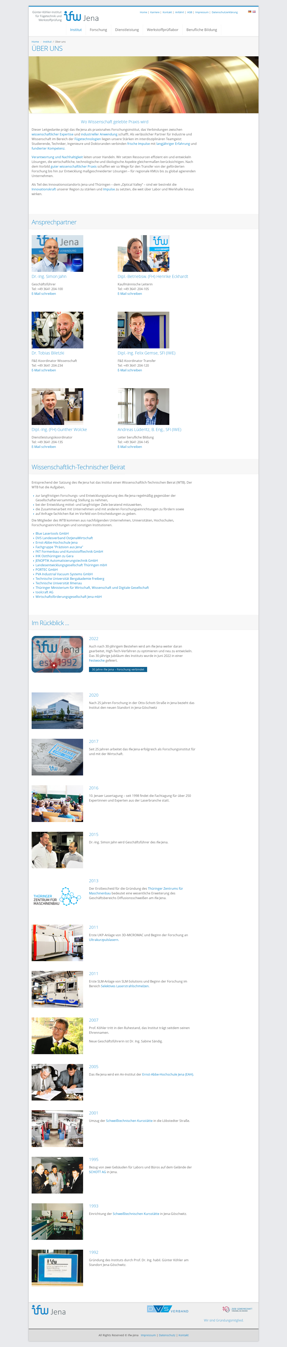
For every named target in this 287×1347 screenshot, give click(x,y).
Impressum (202, 12)
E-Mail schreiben (44, 293)
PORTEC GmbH (47, 569)
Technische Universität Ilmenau (59, 583)
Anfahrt (179, 12)
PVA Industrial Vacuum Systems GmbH (64, 574)
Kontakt (167, 12)
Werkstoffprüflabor (162, 29)
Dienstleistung (127, 29)
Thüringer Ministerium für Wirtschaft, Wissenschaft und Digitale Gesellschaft (92, 587)
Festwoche (97, 660)
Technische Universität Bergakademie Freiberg (70, 578)
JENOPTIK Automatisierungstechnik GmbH (67, 560)
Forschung (98, 29)
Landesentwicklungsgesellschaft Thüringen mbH (71, 565)
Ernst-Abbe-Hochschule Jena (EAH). (167, 1074)
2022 (93, 638)
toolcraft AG (44, 592)
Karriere (155, 12)
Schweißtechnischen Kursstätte (129, 1121)
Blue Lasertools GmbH (52, 533)
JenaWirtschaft (82, 538)
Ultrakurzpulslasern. (104, 940)
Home (143, 12)
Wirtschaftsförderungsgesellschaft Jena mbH (69, 597)
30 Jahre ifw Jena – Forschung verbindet (118, 669)
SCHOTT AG (97, 1172)
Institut (76, 29)
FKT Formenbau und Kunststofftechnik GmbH (69, 551)
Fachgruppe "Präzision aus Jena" (59, 547)
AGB (189, 12)
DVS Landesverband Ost (53, 538)
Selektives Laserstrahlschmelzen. (125, 986)
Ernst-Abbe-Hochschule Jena (57, 542)
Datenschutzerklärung (225, 12)
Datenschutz (167, 1335)
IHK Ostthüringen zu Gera (54, 556)
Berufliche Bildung (201, 29)
